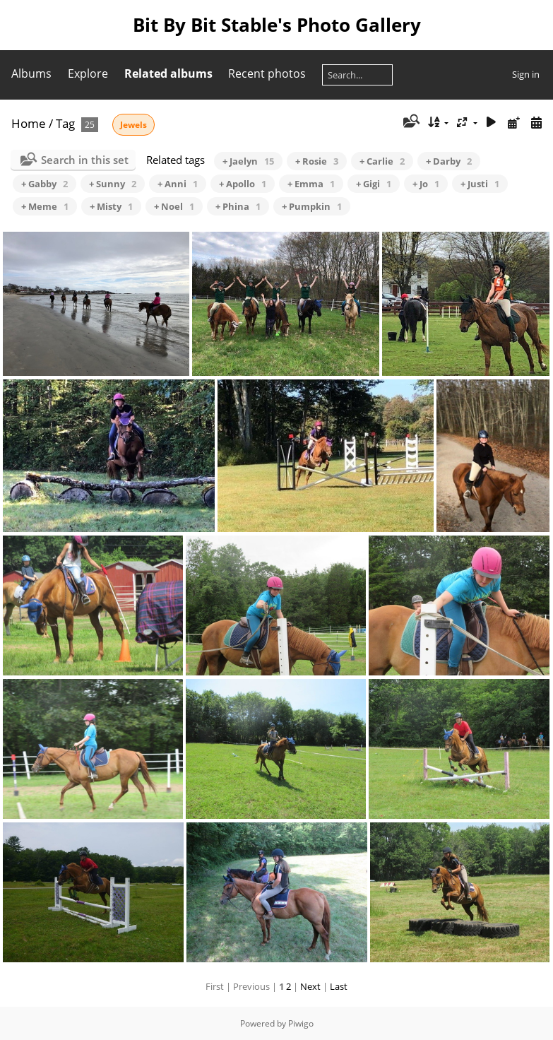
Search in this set (85, 160)
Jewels (133, 125)
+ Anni (177, 183)
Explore (88, 73)
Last (338, 986)
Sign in (526, 74)
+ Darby (449, 161)
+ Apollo (242, 183)
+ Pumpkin (312, 206)
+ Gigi (373, 183)
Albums (31, 73)
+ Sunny (112, 183)
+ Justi (479, 183)
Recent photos (267, 73)
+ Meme (45, 206)
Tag (65, 123)
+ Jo (425, 183)
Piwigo (301, 1023)
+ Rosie (316, 161)
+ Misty (111, 206)
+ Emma (311, 183)
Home (28, 123)
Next (310, 986)
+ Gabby (44, 183)
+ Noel (174, 206)
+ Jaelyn (248, 161)
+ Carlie (382, 161)
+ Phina (238, 206)
